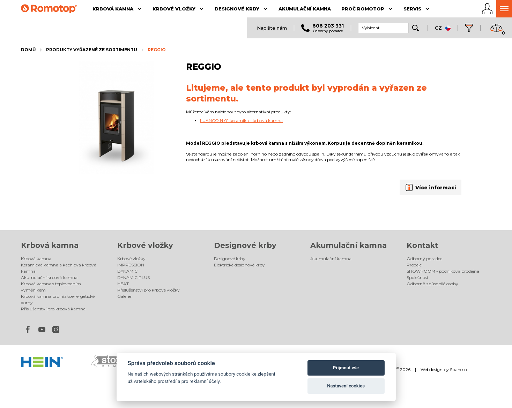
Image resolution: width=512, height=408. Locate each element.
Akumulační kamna (348, 245)
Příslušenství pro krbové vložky (148, 290)
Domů (28, 49)
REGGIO (157, 49)
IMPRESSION (130, 264)
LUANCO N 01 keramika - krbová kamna (241, 120)
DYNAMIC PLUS (133, 277)
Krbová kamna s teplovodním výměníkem (51, 287)
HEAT (123, 283)
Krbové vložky (145, 245)
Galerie (124, 296)
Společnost (418, 277)
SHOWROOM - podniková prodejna (443, 271)
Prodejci (415, 264)
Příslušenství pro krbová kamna (53, 308)
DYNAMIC (127, 271)
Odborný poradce (424, 258)
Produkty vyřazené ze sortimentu (91, 49)
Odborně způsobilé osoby (432, 283)
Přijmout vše (346, 367)
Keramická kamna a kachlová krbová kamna (58, 268)
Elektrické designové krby (239, 264)
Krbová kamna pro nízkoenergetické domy (58, 299)
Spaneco (458, 369)
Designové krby (245, 245)
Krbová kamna (50, 245)
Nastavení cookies (346, 385)
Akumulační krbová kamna (49, 277)
